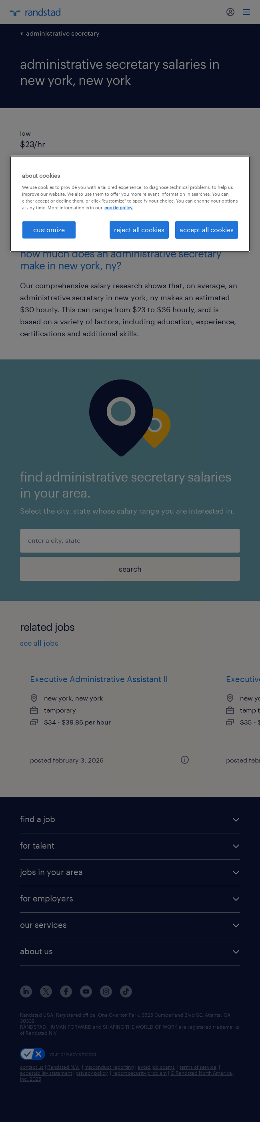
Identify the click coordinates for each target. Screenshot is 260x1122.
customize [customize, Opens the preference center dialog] (49, 229)
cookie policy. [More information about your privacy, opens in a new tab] (118, 207)
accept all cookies (207, 229)
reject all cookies (139, 229)
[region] (130, 204)
